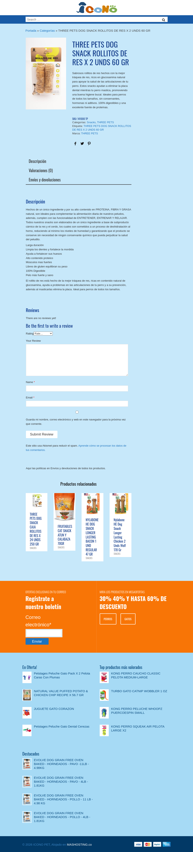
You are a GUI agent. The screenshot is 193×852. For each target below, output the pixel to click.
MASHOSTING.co (79, 844)
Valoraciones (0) (41, 170)
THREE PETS (105, 122)
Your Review (33, 340)
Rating (30, 333)
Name (29, 382)
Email (29, 397)
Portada (31, 30)
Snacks (91, 122)
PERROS (108, 619)
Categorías (47, 30)
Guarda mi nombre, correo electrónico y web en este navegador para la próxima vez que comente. (76, 421)
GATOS (128, 619)
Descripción (37, 161)
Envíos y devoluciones (45, 179)
